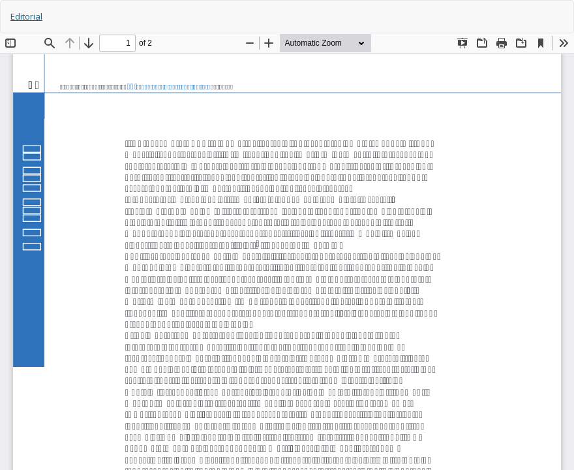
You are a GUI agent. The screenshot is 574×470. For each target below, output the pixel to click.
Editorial (26, 16)
